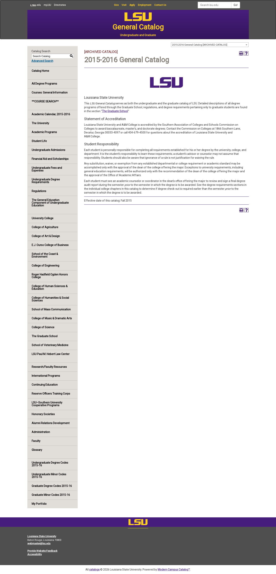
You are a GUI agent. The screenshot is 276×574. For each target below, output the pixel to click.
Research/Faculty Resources (49, 366)
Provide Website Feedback (42, 550)
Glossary (37, 449)
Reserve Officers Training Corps (51, 393)
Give (116, 5)
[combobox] (210, 44)
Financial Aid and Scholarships (50, 158)
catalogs (94, 569)
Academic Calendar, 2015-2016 (51, 114)
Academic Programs (44, 132)
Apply (132, 5)
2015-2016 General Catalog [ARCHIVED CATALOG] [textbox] (199, 44)
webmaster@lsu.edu (38, 543)
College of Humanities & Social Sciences (50, 299)
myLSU (47, 5)
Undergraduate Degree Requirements (46, 181)
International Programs (46, 375)
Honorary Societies (43, 414)
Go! (236, 5)
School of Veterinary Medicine (50, 345)
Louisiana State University (41, 536)
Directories (60, 5)
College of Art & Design (46, 236)
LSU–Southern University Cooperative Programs (47, 404)
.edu (34, 5)
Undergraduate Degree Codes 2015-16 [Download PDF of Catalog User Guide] (50, 464)
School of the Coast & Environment (45, 255)
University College (42, 218)
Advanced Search (42, 60)
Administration (41, 432)
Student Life (39, 141)
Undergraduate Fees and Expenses (47, 169)
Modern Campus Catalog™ (174, 569)
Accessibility (34, 554)
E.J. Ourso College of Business (50, 245)
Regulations (39, 191)
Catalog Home (40, 70)
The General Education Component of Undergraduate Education (50, 202)
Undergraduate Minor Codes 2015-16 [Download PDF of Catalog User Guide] (49, 476)
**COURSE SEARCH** (45, 101)
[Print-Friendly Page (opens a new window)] (241, 53)
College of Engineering (45, 265)
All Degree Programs (44, 83)
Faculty (36, 440)
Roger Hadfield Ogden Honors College (50, 276)
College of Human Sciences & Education (50, 287)
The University (40, 123)
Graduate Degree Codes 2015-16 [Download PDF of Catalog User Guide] (52, 485)
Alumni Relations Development (51, 423)
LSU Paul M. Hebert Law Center (51, 354)
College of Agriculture (45, 227)
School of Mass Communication (51, 309)
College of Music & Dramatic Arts (52, 318)
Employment (144, 5)
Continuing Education (45, 384)
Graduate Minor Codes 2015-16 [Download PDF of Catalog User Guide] (51, 494)
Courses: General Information (50, 92)
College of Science (43, 327)
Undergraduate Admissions (48, 150)
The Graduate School (44, 336)
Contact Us (160, 5)
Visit (124, 5)
